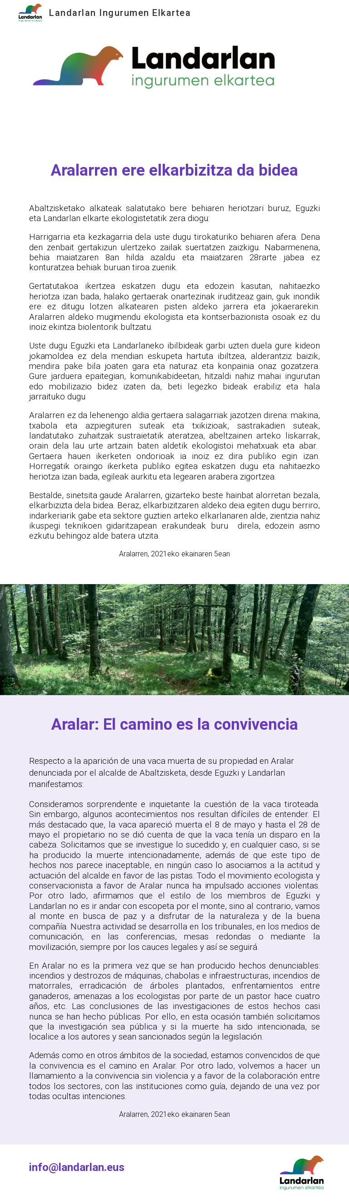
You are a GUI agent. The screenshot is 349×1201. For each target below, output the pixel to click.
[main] (174, 170)
